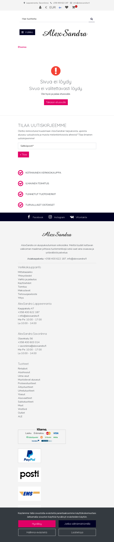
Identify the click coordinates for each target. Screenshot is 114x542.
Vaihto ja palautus (27, 279)
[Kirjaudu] (40, 7)
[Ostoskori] (73, 7)
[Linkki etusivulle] (65, 33)
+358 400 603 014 (29, 342)
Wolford (22, 409)
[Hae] (54, 19)
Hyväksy (37, 523)
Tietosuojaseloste (27, 294)
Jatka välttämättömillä (77, 523)
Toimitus (22, 286)
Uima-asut (23, 376)
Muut (20, 405)
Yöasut (21, 394)
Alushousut (24, 372)
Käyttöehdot (24, 283)
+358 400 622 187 (60, 3)
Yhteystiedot (25, 275)
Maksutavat (24, 290)
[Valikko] (27, 32)
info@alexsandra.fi (81, 3)
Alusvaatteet (25, 398)
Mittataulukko (25, 272)
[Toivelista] (67, 7)
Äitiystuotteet (25, 387)
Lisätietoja (77, 532)
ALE (20, 416)
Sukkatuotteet (25, 401)
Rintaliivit (22, 368)
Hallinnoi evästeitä (37, 532)
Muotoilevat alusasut (29, 379)
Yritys (21, 298)
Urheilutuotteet (26, 390)
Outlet (21, 412)
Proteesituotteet (27, 383)
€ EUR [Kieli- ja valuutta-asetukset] (53, 7)
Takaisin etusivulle (56, 102)
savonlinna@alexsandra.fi (33, 346)
